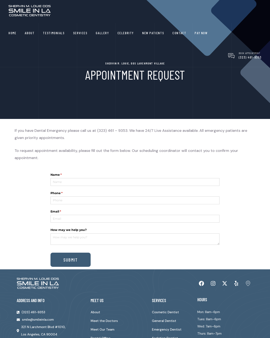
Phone (63, 193)
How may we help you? (68, 230)
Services (80, 33)
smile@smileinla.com (38, 320)
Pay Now (201, 33)
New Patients (153, 33)
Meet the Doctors (104, 321)
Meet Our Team (102, 329)
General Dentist (164, 321)
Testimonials (53, 33)
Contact (179, 33)
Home (12, 33)
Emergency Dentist (166, 329)
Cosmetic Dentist (165, 312)
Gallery (102, 33)
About (29, 33)
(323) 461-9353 (250, 57)
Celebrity (125, 33)
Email (62, 212)
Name (62, 175)
